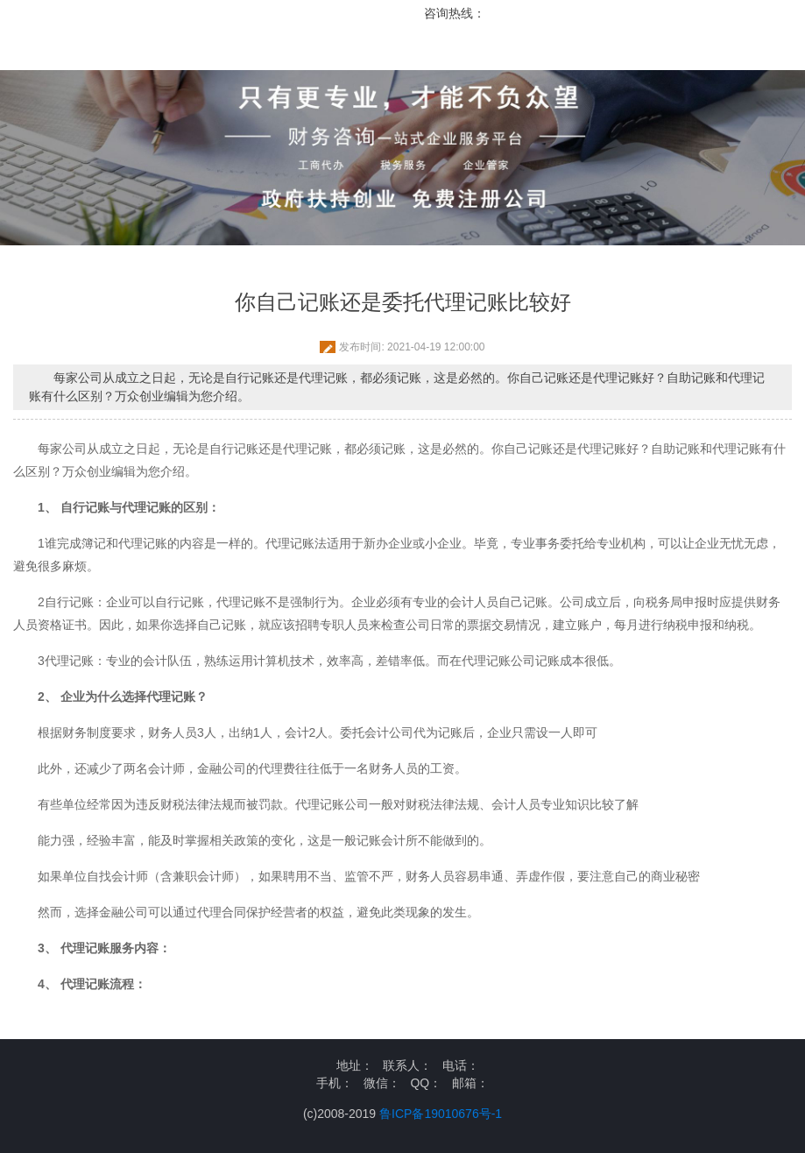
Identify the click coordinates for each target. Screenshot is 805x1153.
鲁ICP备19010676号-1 (440, 1114)
